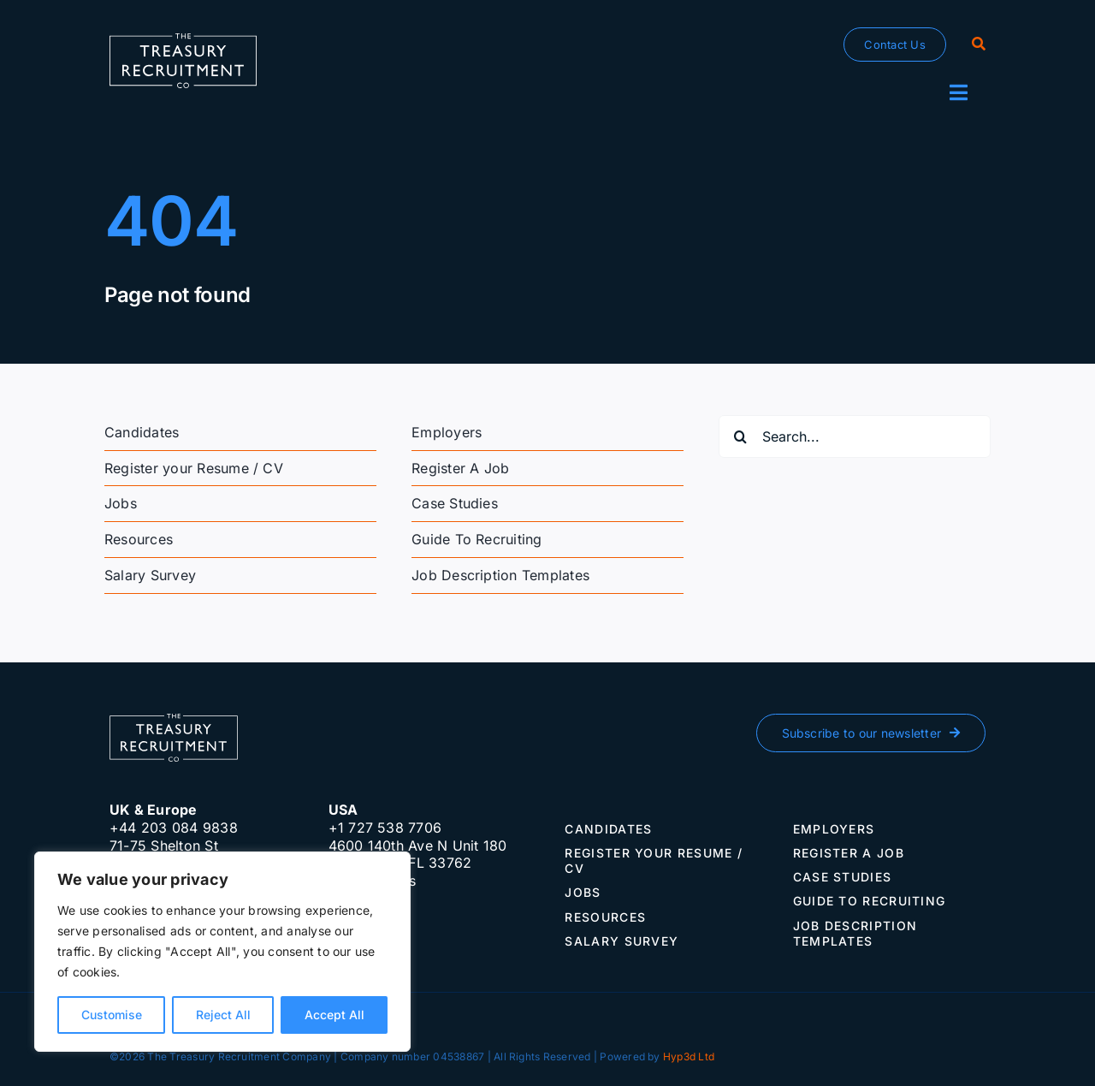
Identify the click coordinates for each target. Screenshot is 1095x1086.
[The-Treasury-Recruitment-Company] (183, 40)
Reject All (223, 1014)
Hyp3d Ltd (688, 1056)
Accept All (334, 1014)
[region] (222, 952)
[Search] (979, 44)
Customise (111, 1014)
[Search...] (855, 436)
